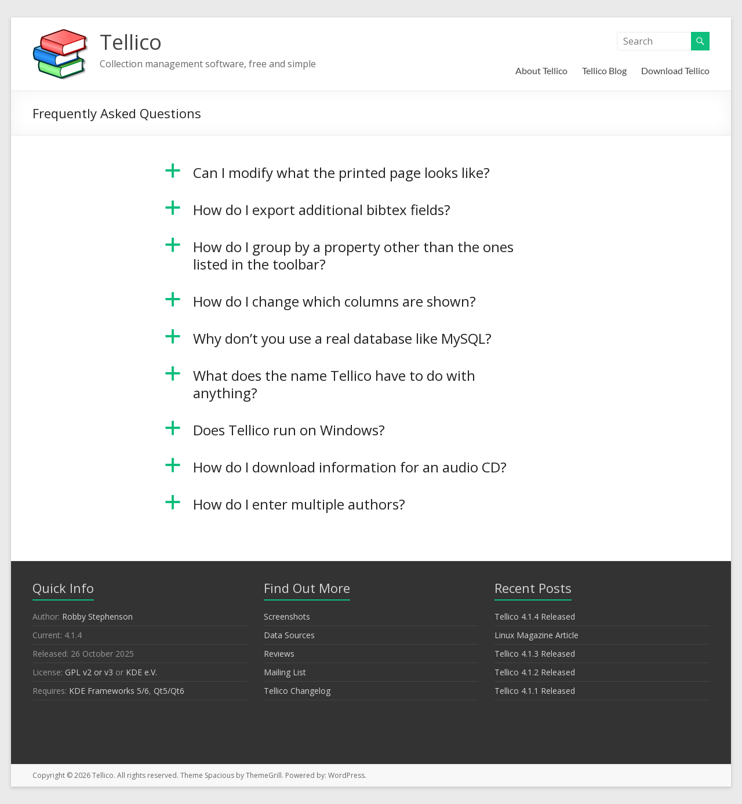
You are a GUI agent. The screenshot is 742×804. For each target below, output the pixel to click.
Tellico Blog (604, 70)
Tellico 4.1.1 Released (534, 690)
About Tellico (541, 70)
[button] (371, 178)
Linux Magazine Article (536, 635)
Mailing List (285, 672)
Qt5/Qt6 (169, 690)
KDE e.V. (141, 672)
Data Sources (289, 635)
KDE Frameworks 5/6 (109, 690)
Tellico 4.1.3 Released (534, 653)
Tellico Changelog (297, 690)
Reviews (279, 653)
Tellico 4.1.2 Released (534, 672)
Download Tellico (675, 70)
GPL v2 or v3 (89, 672)
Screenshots (287, 616)
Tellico (131, 42)
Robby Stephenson (97, 616)
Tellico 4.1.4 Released (534, 616)
